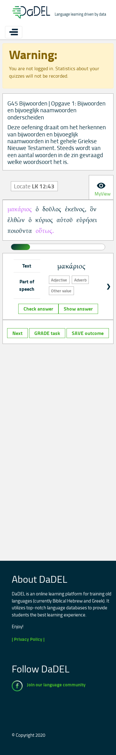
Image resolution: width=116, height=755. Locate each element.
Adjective (59, 280)
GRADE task (47, 333)
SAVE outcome (88, 333)
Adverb (80, 280)
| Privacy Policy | (28, 639)
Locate (34, 186)
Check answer (38, 308)
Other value (61, 291)
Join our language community (56, 684)
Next (17, 333)
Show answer (78, 308)
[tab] (101, 187)
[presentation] (101, 187)
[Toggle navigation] (13, 32)
